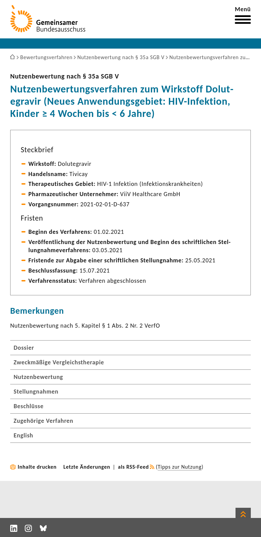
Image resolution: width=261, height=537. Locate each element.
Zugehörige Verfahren (43, 421)
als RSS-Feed (133, 467)
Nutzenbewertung (38, 377)
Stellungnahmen (36, 391)
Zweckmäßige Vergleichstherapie (59, 362)
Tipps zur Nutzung (180, 467)
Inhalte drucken (37, 467)
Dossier (24, 347)
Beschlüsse (29, 406)
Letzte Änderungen (87, 467)
